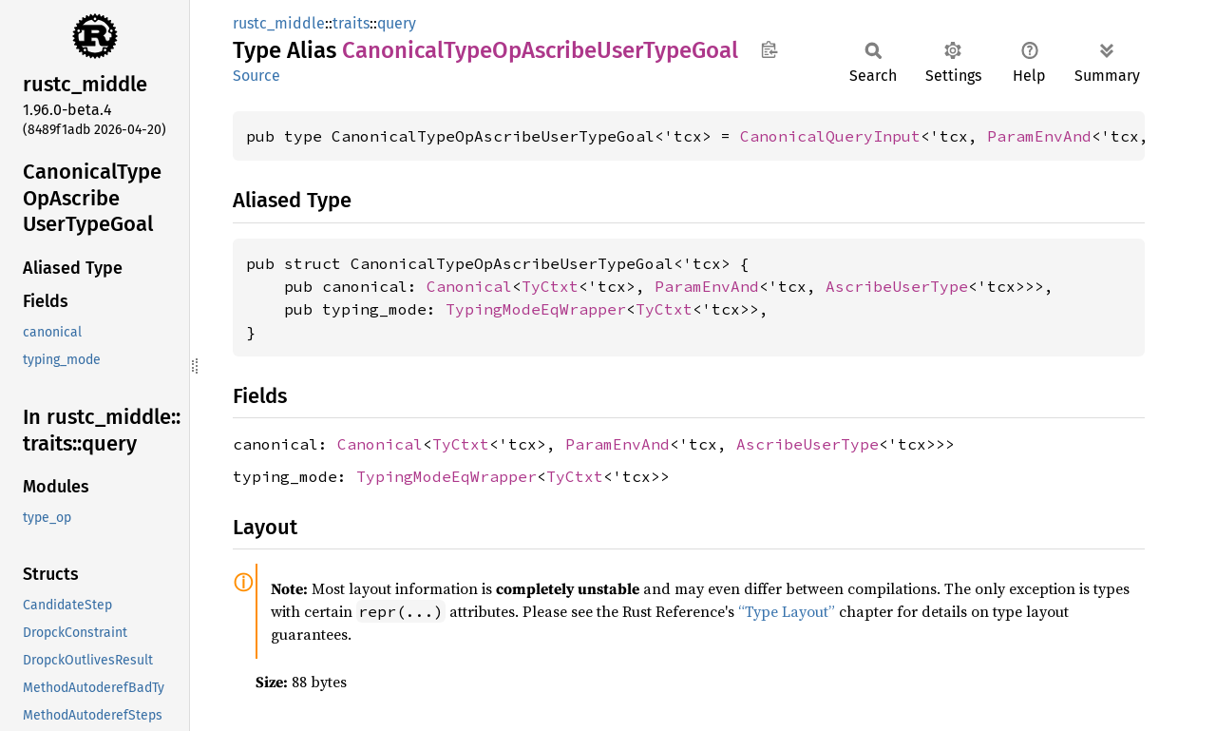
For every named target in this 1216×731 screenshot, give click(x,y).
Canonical (469, 286)
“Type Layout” (786, 611)
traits (351, 23)
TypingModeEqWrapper (536, 308)
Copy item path (769, 49)
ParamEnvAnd (1039, 135)
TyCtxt (550, 286)
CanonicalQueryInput (830, 135)
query (396, 23)
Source (256, 76)
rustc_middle (279, 23)
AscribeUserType (897, 286)
